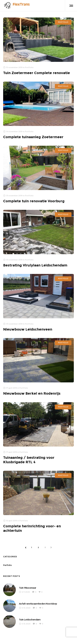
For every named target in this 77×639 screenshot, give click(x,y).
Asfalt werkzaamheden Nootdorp (38, 603)
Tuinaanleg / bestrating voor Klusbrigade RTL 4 (28, 459)
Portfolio (7, 565)
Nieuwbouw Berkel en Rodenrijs (31, 393)
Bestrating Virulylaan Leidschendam (35, 265)
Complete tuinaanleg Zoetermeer (33, 137)
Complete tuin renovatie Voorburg (34, 201)
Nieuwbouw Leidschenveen (27, 329)
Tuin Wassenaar (27, 587)
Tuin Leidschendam (30, 619)
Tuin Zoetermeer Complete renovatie (36, 73)
